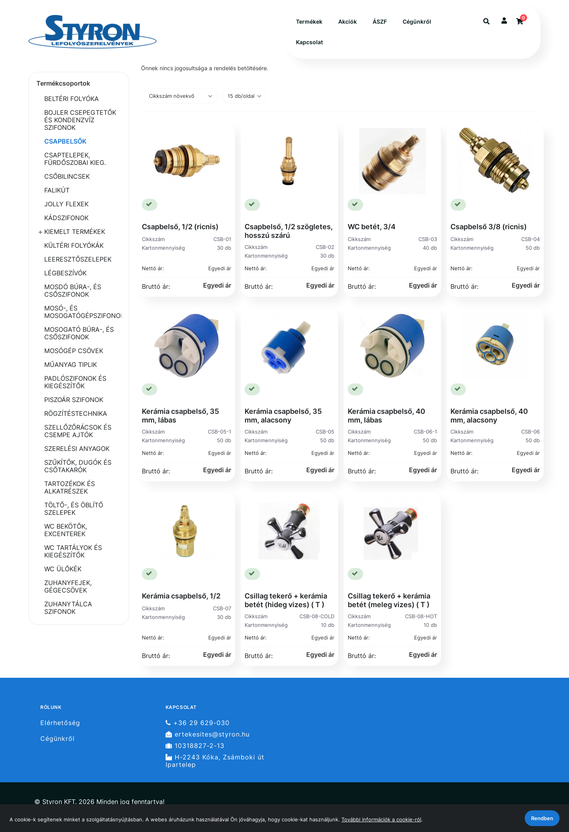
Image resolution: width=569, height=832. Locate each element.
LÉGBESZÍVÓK (65, 273)
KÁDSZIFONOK (66, 218)
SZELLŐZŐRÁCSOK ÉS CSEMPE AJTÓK (77, 431)
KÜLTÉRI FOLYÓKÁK (74, 245)
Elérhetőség (60, 723)
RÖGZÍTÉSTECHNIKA (75, 413)
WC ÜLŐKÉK (62, 569)
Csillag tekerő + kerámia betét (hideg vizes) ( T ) (286, 600)
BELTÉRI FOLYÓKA (71, 99)
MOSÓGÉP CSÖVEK (73, 351)
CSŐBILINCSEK (67, 176)
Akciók (347, 21)
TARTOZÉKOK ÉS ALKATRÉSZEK (69, 487)
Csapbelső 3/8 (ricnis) (488, 226)
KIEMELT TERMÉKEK (74, 232)
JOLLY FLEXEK (66, 204)
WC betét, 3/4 (372, 226)
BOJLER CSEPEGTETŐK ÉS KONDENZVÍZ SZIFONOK (80, 119)
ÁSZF (380, 21)
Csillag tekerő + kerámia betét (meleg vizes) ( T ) (389, 600)
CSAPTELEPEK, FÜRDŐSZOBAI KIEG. (75, 158)
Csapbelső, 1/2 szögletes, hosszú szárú (289, 230)
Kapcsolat (309, 42)
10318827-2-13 (195, 746)
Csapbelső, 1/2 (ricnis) (180, 226)
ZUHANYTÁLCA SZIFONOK (68, 607)
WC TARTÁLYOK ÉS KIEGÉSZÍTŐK (73, 551)
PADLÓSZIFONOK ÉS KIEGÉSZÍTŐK (75, 382)
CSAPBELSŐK (65, 141)
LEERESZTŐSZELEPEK (77, 259)
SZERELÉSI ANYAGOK (76, 448)
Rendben (542, 818)
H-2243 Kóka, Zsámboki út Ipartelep (215, 760)
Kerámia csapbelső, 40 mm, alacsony (489, 415)
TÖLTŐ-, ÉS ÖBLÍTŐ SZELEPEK (73, 508)
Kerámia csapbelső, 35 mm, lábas (180, 415)
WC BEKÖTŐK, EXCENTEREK (65, 530)
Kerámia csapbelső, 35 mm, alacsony (283, 415)
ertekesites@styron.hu (208, 734)
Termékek (309, 21)
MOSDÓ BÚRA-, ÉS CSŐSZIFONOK (72, 290)
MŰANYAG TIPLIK (70, 364)
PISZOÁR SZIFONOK (73, 400)
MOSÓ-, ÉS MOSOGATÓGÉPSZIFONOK (82, 312)
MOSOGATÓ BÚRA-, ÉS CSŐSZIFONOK (79, 333)
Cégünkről (417, 21)
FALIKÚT (57, 190)
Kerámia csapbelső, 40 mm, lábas (386, 415)
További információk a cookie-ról (381, 819)
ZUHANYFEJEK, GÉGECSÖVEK (68, 586)
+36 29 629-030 (198, 723)
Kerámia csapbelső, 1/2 (181, 596)
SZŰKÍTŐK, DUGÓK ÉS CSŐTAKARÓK (77, 466)
